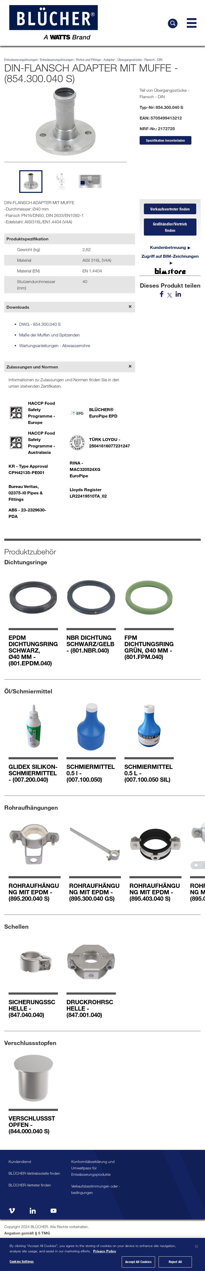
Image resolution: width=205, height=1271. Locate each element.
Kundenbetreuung (168, 247)
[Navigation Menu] (191, 23)
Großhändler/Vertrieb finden (170, 227)
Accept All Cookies (138, 1265)
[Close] (196, 1250)
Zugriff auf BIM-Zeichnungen (170, 256)
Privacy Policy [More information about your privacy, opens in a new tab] (104, 1254)
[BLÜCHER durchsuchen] (173, 23)
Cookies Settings (22, 1265)
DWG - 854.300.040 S (40, 324)
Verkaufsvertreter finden (170, 208)
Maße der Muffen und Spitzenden (49, 334)
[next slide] (119, 181)
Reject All (175, 1265)
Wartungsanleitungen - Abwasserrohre (54, 345)
